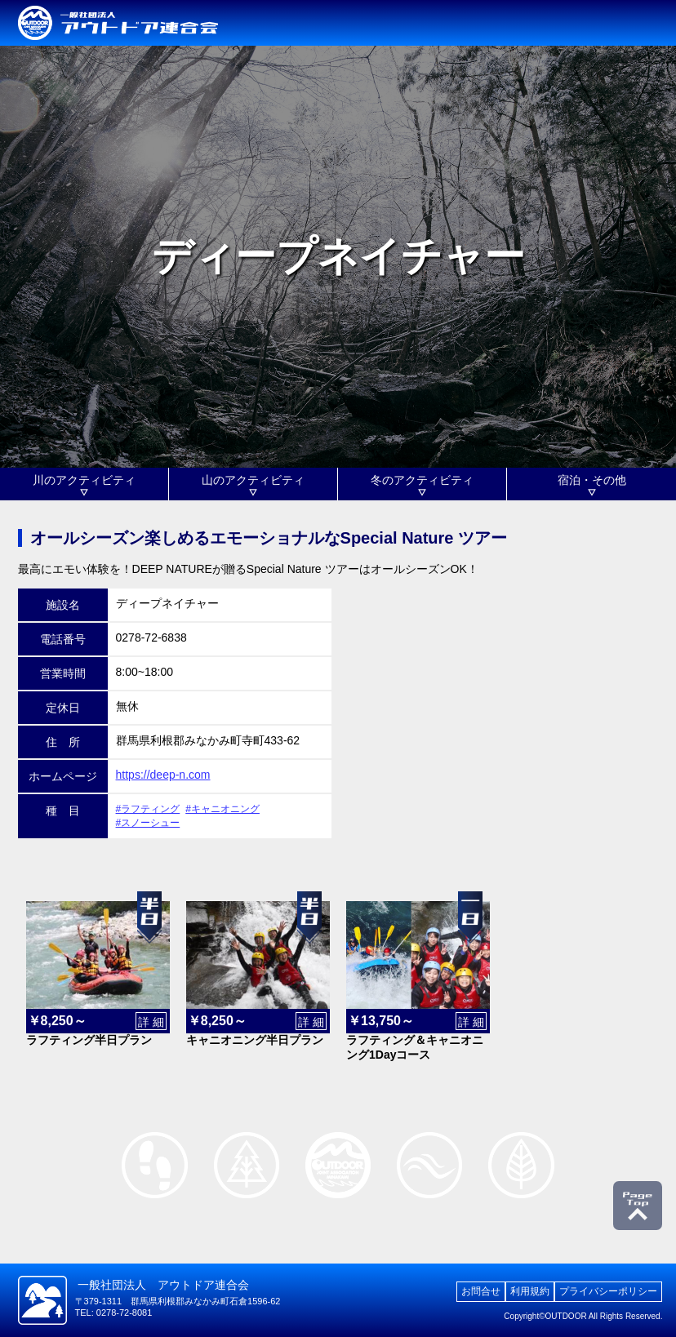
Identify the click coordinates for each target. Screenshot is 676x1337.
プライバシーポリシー (608, 1291)
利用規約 (529, 1291)
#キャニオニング (222, 809)
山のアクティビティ (253, 479)
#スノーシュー (148, 822)
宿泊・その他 (592, 479)
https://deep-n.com (163, 774)
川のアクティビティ (84, 479)
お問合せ (480, 1291)
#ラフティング (148, 809)
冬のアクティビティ (422, 479)
